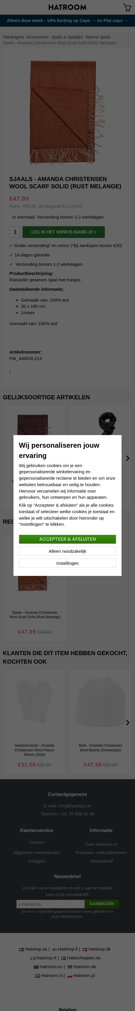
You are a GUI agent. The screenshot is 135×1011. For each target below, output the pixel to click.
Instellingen (68, 563)
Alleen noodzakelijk (67, 551)
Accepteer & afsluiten (67, 539)
